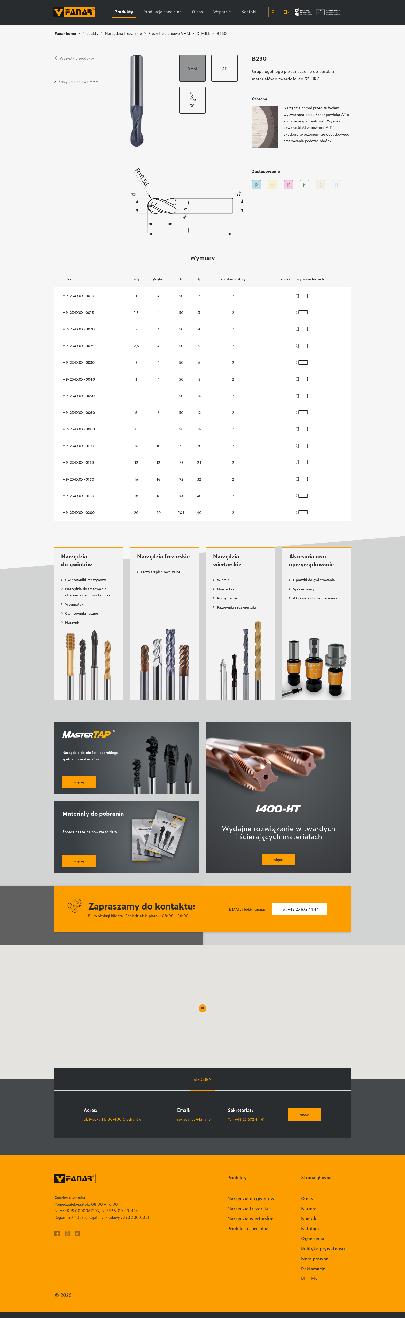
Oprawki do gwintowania (314, 584)
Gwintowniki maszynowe (86, 584)
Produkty (91, 33)
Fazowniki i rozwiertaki (237, 611)
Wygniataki (75, 609)
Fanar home (65, 33)
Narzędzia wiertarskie (228, 564)
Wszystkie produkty (77, 58)
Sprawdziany (304, 593)
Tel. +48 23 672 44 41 (247, 1125)
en (285, 12)
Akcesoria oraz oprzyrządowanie (313, 564)
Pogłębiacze (227, 602)
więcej (304, 1120)
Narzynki (73, 627)
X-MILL (206, 33)
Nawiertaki (226, 593)
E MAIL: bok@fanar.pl (247, 915)
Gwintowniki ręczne (82, 618)
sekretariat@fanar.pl (195, 1125)
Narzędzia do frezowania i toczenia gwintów (88, 597)
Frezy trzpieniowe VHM (171, 33)
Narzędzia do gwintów (77, 564)
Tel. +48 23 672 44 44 (300, 915)
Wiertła (223, 584)
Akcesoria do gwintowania (315, 602)
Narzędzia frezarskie (125, 33)
